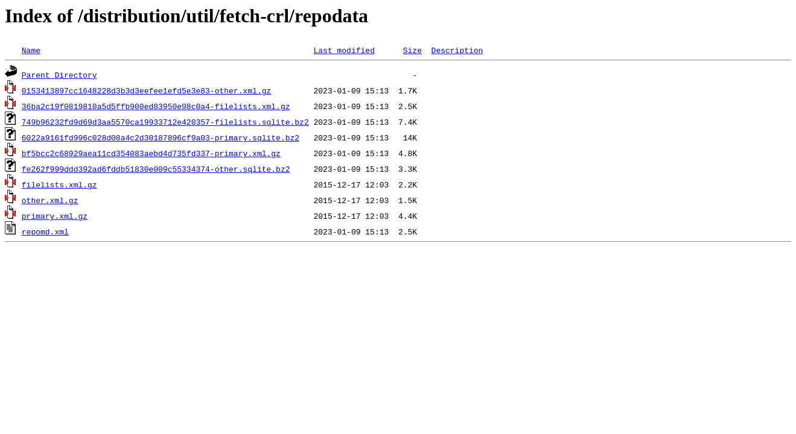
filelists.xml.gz (59, 184)
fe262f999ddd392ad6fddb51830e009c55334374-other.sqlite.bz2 (156, 168)
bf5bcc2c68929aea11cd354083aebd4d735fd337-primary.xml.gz (151, 153)
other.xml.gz (50, 200)
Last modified (343, 50)
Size (412, 50)
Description (457, 50)
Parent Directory (59, 74)
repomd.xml (45, 231)
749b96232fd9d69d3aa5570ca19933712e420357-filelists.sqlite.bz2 (165, 121)
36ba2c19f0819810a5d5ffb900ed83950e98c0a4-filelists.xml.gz (156, 106)
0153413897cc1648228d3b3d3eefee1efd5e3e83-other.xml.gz (146, 90)
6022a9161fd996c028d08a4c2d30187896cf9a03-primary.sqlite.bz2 (160, 137)
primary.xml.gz (55, 215)
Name (31, 50)
